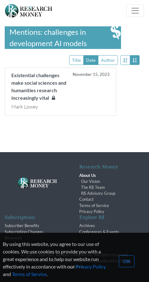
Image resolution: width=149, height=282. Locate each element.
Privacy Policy (91, 211)
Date (91, 60)
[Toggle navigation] (135, 10)
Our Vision (90, 181)
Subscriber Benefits (22, 225)
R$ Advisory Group (98, 193)
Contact (86, 199)
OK (126, 267)
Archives (87, 225)
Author (108, 60)
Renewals (13, 237)
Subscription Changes (24, 231)
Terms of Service (94, 205)
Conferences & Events (99, 231)
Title (76, 60)
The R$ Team (93, 187)
